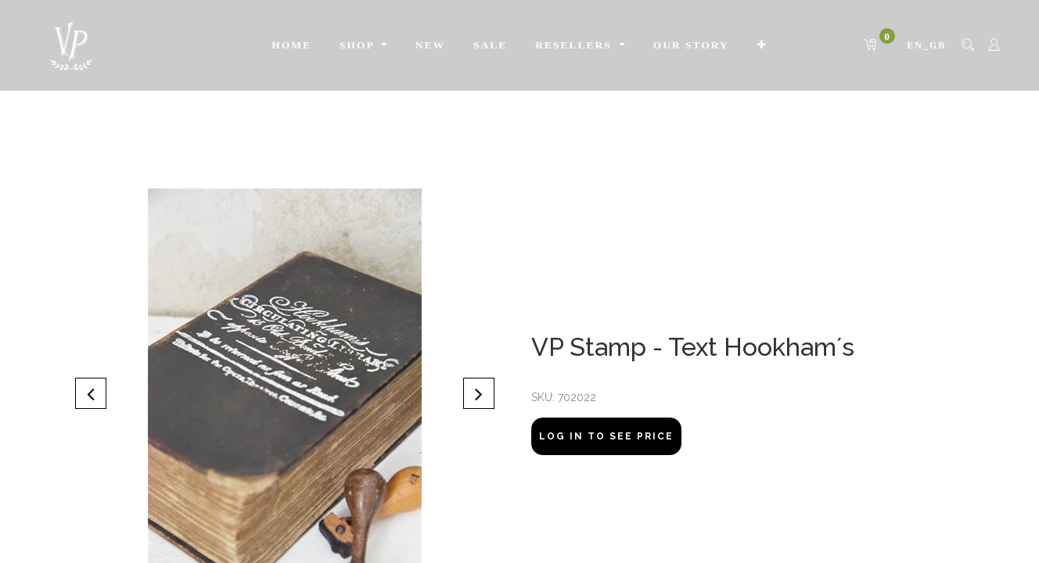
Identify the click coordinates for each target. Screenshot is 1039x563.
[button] (90, 456)
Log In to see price (606, 498)
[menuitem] (247, 45)
